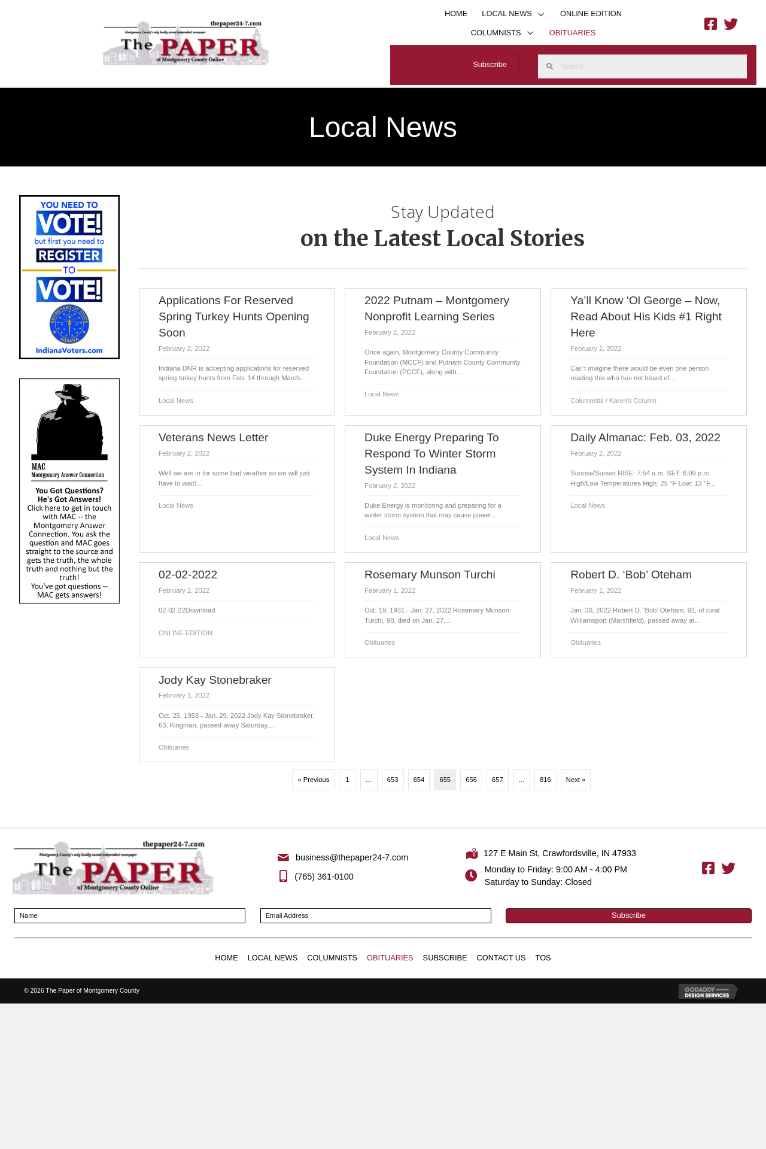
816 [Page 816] (545, 779)
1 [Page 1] (347, 779)
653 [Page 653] (393, 779)
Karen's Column (632, 400)
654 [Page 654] (419, 779)
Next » (575, 779)
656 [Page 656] (471, 779)
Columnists (586, 400)
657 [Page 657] (497, 779)
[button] (541, 14)
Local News (176, 400)
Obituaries (379, 642)
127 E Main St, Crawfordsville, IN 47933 (560, 853)
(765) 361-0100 (323, 876)
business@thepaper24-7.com (352, 857)
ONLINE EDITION (185, 632)
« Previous (313, 779)
